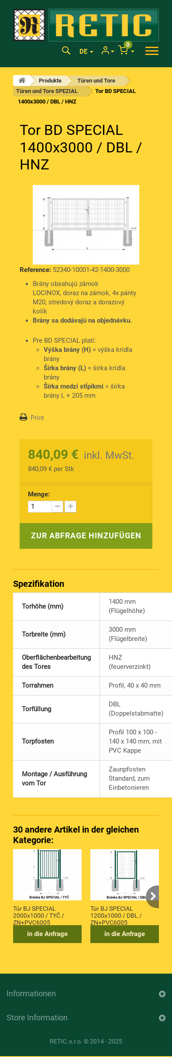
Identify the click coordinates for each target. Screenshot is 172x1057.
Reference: (35, 270)
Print (37, 418)
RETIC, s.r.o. (66, 1041)
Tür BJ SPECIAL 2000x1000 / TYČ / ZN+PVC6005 (38, 915)
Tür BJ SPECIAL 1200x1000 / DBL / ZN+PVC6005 (116, 915)
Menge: (39, 494)
